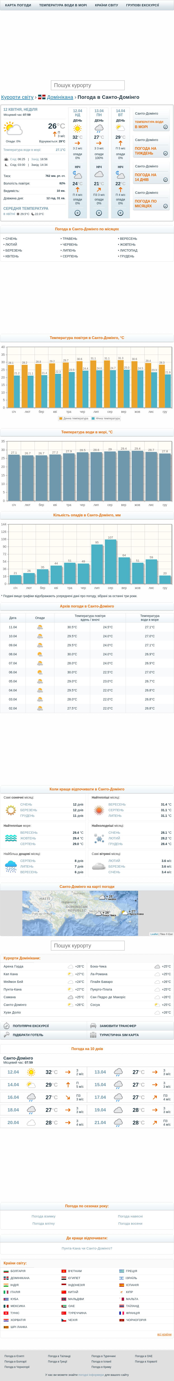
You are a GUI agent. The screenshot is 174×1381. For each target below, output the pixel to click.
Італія (15, 1292)
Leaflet (154, 934)
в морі (149, 124)
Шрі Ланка (19, 1327)
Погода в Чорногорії (17, 1367)
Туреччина (77, 1313)
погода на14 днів (146, 177)
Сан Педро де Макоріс (108, 997)
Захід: (35, 159)
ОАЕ (71, 1306)
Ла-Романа (98, 974)
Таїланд (132, 1306)
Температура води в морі (63, 5)
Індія (14, 1285)
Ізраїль (131, 1278)
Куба (14, 1299)
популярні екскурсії (31, 1026)
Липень (69, 250)
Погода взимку (43, 1216)
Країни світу (106, 5)
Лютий (11, 244)
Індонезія (76, 1285)
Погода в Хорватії (146, 1361)
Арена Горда (13, 966)
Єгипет (74, 1278)
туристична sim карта (119, 1035)
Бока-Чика (98, 966)
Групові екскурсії (142, 5)
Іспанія (132, 1285)
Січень (11, 238)
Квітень (12, 256)
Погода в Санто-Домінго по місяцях (87, 229)
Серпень (70, 256)
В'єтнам (75, 1271)
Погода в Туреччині (104, 1356)
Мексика (18, 1306)
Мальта (132, 1299)
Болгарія (18, 1271)
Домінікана (60, 97)
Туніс (14, 1313)
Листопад (128, 250)
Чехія (73, 1320)
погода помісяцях (146, 203)
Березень (13, 250)
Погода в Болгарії (15, 1361)
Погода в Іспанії (101, 1361)
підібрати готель (28, 1035)
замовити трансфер (118, 1026)
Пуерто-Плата (101, 989)
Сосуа (95, 1005)
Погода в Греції (57, 1361)
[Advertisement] (87, 45)
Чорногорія (136, 1320)
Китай (73, 1292)
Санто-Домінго (15, 1005)
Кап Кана (11, 974)
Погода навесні (130, 1216)
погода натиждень (146, 151)
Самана (10, 997)
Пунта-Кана (13, 989)
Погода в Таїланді (59, 1356)
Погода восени (130, 1223)
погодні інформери (91, 1374)
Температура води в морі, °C (87, 432)
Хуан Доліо (12, 1012)
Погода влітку (44, 1223)
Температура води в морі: (22, 150)
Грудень (127, 256)
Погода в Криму (101, 1367)
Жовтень (128, 244)
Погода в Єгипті (14, 1356)
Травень (70, 238)
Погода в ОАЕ (144, 1356)
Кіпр (129, 1292)
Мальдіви (76, 1299)
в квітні (9, 214)
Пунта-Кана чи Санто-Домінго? (87, 1248)
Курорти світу (17, 97)
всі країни (165, 1334)
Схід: (13, 159)
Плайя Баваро (101, 982)
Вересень (128, 238)
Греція (131, 1271)
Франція (133, 1313)
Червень (70, 244)
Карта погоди (18, 5)
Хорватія (18, 1320)
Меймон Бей (13, 982)
